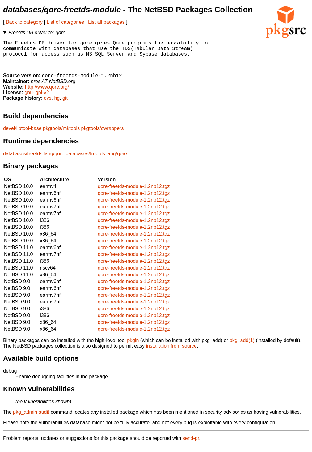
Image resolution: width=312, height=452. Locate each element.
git (65, 104)
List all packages (106, 22)
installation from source (171, 351)
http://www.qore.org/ (47, 92)
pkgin (133, 346)
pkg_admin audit (31, 418)
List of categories (65, 22)
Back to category (24, 22)
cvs (48, 104)
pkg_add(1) (242, 346)
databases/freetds (22, 159)
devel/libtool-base (22, 134)
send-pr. (191, 444)
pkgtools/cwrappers (102, 134)
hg (57, 104)
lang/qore (54, 159)
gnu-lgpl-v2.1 (38, 98)
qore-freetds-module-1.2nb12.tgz (134, 192)
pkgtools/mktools (61, 134)
